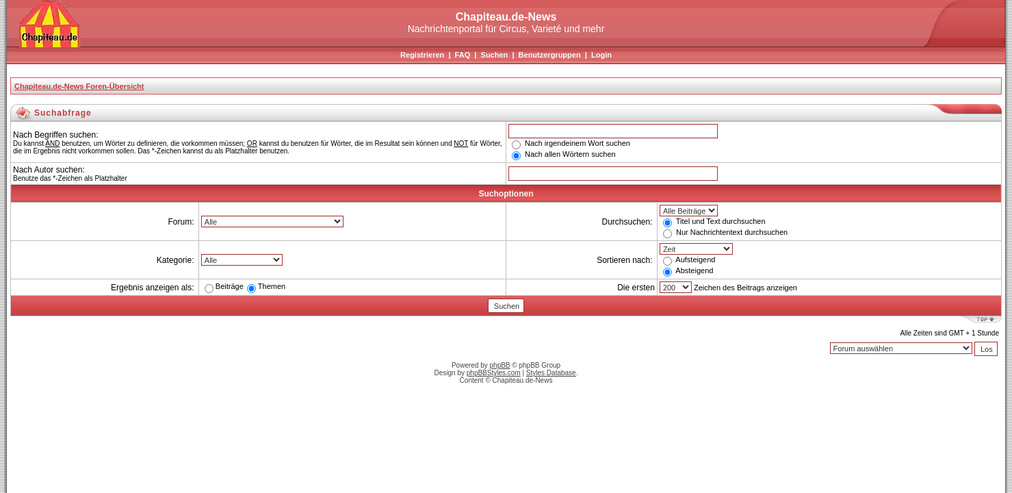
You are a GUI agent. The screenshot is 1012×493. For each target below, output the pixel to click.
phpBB (500, 365)
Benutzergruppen (550, 55)
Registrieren (422, 55)
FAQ (463, 55)
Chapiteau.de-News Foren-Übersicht (79, 86)
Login (601, 55)
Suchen (494, 55)
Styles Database (551, 373)
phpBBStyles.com (494, 373)
